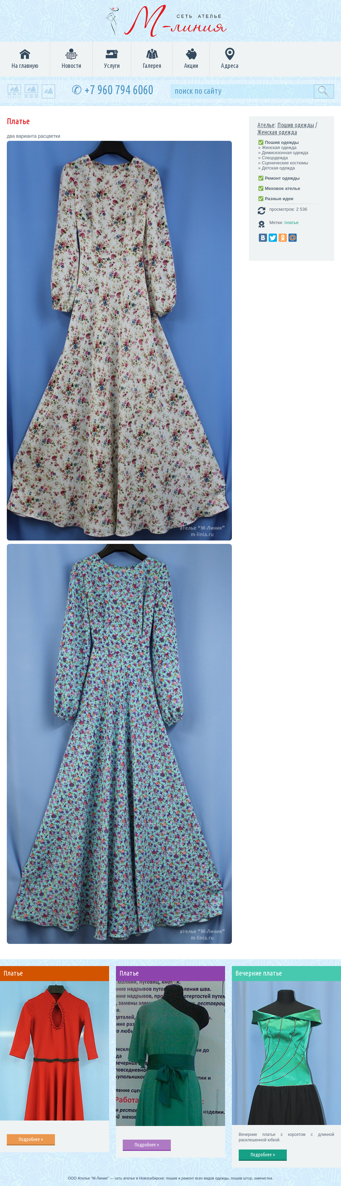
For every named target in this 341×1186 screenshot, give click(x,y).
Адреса (229, 58)
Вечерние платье (258, 973)
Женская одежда (277, 132)
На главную (25, 58)
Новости (71, 58)
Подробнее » (31, 1139)
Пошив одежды (295, 124)
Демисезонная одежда (285, 152)
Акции (191, 58)
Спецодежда (275, 157)
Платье (13, 973)
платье (291, 222)
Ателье (266, 124)
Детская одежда (278, 168)
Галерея (152, 58)
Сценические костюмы (285, 162)
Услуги (112, 58)
